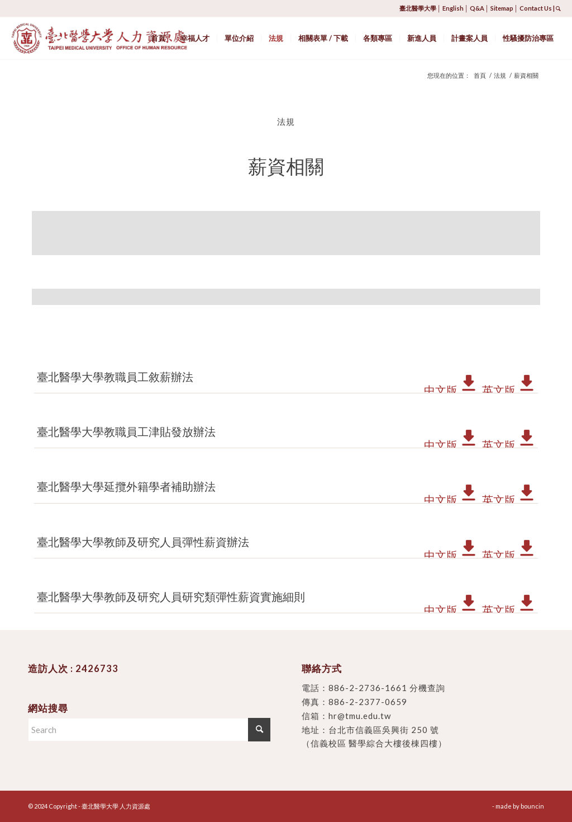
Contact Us (535, 8)
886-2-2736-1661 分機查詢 (386, 688)
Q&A (477, 8)
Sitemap (501, 8)
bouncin (532, 806)
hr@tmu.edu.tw (359, 716)
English (453, 8)
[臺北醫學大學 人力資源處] (123, 38)
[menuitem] (158, 38)
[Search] (149, 729)
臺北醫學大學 (417, 8)
